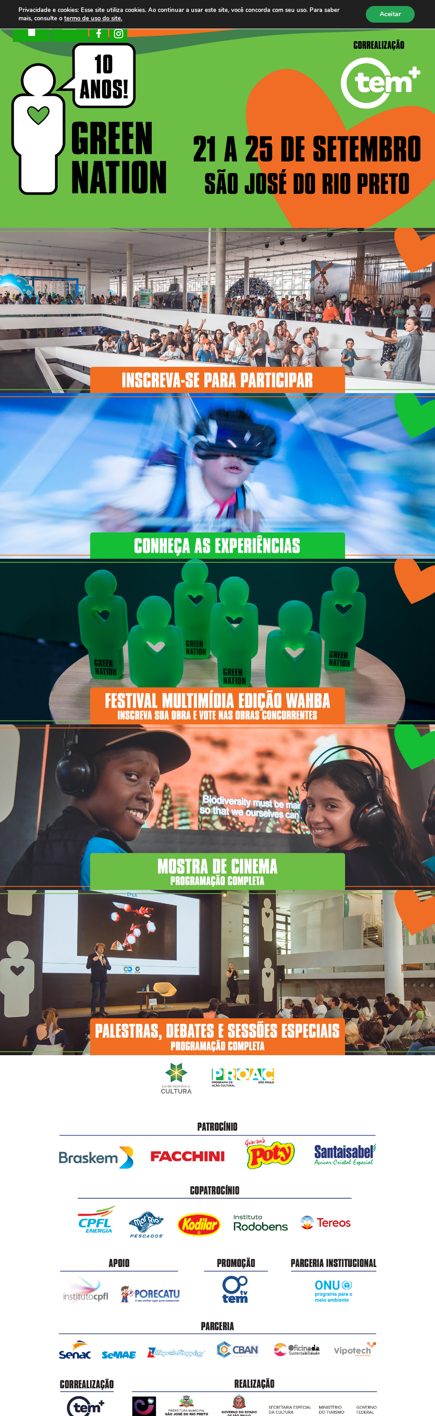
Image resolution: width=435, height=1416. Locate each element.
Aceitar (390, 14)
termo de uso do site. (93, 18)
